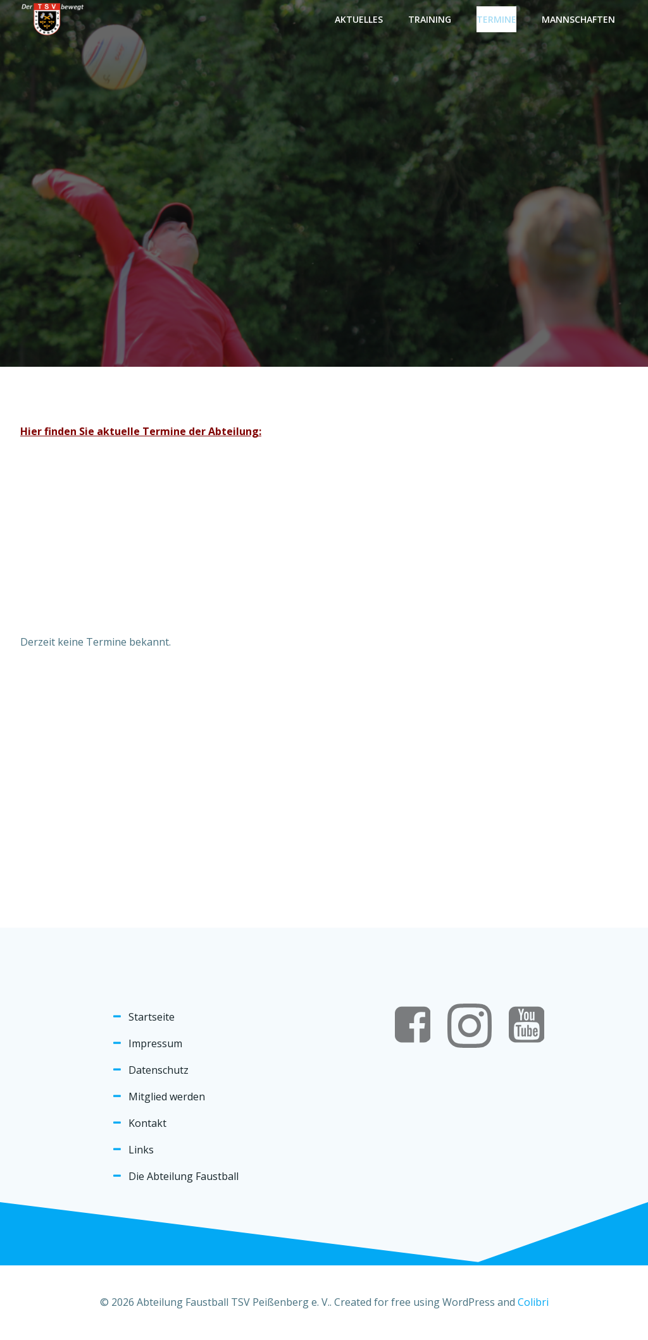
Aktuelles (359, 19)
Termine (496, 19)
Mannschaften (578, 19)
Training (429, 19)
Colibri (533, 1302)
